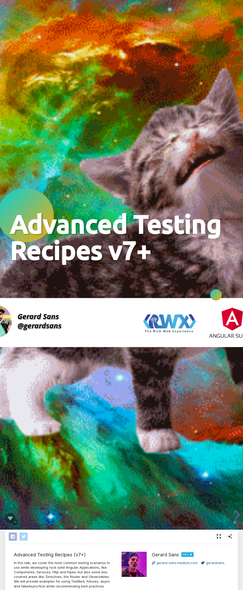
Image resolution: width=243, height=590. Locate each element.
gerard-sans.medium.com (175, 563)
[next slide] (236, 514)
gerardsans (213, 563)
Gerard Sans (165, 554)
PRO (186, 554)
